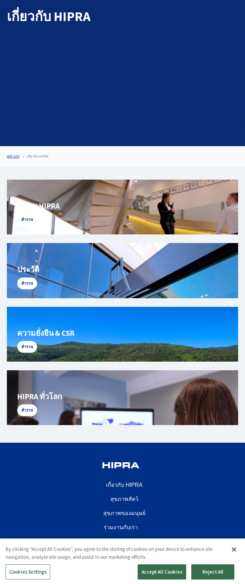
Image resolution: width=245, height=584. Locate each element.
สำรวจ (27, 219)
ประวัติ (28, 269)
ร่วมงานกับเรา (121, 527)
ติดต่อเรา (121, 541)
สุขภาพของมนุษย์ (124, 513)
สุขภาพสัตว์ (124, 499)
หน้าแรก (13, 156)
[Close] (234, 554)
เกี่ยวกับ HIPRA (124, 485)
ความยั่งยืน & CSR (45, 333)
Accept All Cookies (161, 576)
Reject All (213, 576)
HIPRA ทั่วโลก (39, 396)
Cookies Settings (27, 576)
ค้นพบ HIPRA (38, 206)
